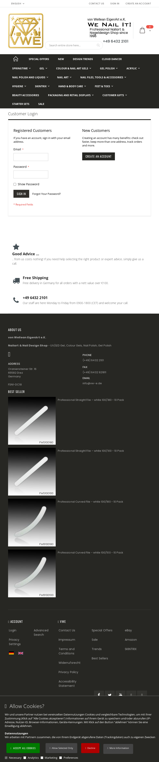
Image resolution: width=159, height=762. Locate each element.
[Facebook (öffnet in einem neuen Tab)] (99, 696)
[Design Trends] (83, 59)
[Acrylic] (133, 68)
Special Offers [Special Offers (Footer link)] (102, 630)
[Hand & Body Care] (72, 86)
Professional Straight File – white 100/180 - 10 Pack (91, 400)
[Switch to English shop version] (21, 653)
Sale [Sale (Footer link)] (95, 640)
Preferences (71, 758)
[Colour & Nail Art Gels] (73, 68)
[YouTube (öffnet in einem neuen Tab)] (120, 696)
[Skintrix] (42, 86)
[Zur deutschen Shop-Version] (12, 652)
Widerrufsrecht (70, 663)
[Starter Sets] (21, 104)
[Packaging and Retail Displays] (71, 95)
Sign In (114, 3)
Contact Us (96, 3)
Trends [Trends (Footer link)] (97, 649)
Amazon (131, 640)
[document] (80, 731)
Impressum (67, 640)
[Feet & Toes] (104, 86)
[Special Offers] (39, 59)
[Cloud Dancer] (112, 59)
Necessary (15, 758)
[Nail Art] (64, 77)
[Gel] (43, 68)
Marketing (51, 758)
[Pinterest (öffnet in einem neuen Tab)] (131, 696)
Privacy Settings (15, 642)
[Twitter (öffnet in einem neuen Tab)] (110, 696)
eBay (128, 630)
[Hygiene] (19, 86)
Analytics (33, 758)
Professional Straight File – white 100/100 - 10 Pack (91, 451)
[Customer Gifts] (114, 95)
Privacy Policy (68, 672)
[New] (61, 59)
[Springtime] (21, 68)
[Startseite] (15, 59)
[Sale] (41, 104)
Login (12, 630)
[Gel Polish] (109, 68)
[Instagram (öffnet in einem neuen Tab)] (142, 696)
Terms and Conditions (67, 651)
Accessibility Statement (67, 683)
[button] (118, 749)
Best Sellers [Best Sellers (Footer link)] (100, 658)
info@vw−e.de (92, 383)
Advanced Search (41, 632)
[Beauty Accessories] (25, 95)
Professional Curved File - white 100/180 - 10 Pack (90, 502)
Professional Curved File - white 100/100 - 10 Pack (90, 553)
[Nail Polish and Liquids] (30, 77)
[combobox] (74, 45)
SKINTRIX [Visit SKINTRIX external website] (131, 649)
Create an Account (138, 3)
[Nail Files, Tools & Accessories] (103, 77)
